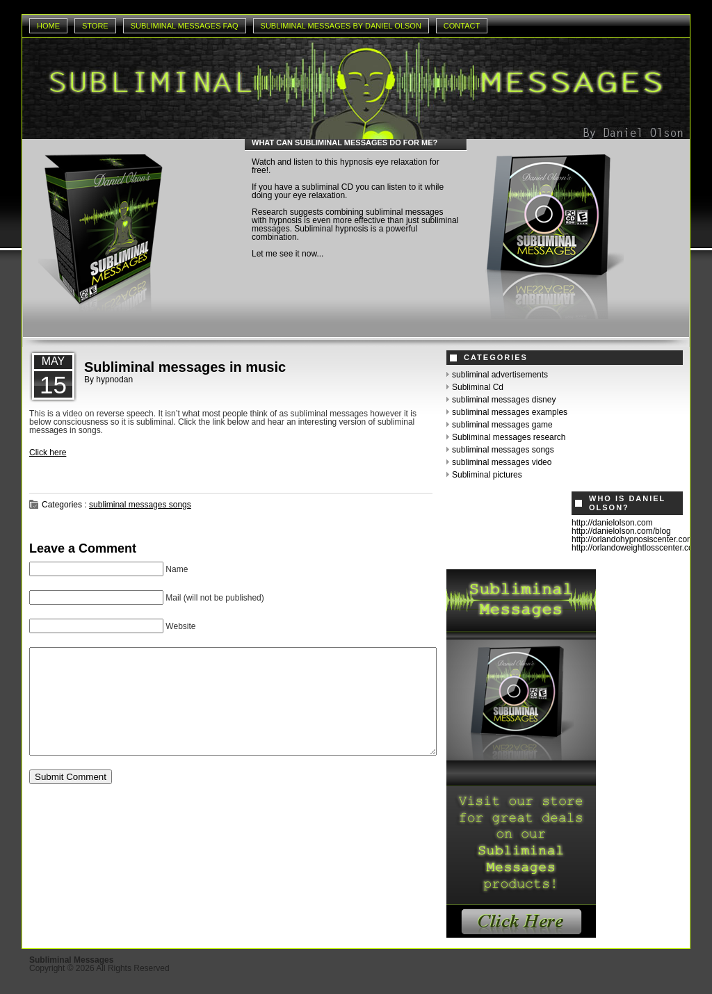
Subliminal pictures (487, 475)
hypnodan (114, 379)
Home (48, 26)
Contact (462, 26)
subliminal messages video (501, 462)
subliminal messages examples (509, 412)
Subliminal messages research (508, 437)
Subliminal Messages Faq (184, 26)
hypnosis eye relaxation (383, 162)
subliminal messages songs (140, 505)
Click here (47, 452)
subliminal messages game (502, 425)
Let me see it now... (287, 254)
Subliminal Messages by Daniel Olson (341, 26)
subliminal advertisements (500, 375)
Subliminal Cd (477, 387)
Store (95, 26)
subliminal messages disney (504, 400)
